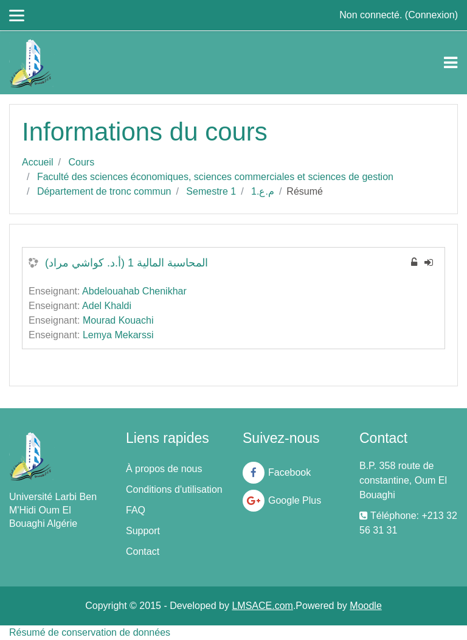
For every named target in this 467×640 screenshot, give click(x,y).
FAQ (135, 510)
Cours (81, 162)
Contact (142, 551)
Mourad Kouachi (118, 320)
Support (143, 531)
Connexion (431, 15)
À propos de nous (164, 469)
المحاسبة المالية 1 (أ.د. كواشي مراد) (126, 263)
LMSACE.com (262, 605)
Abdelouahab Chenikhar (134, 291)
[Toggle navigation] (450, 62)
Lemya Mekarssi (118, 335)
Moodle (365, 605)
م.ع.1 (262, 191)
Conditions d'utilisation (174, 489)
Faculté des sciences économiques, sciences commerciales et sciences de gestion (215, 177)
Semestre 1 (211, 191)
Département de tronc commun (104, 191)
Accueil (38, 162)
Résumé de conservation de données (89, 632)
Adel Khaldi (106, 306)
